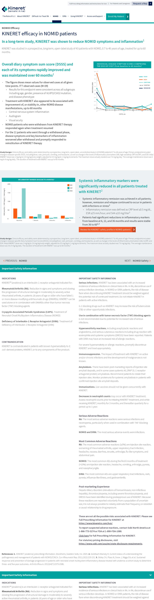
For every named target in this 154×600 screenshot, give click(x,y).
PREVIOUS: (16, 260)
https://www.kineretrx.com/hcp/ (95, 523)
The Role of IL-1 (9, 16)
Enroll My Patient (116, 16)
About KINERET (23, 16)
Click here (84, 535)
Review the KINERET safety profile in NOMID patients (109, 234)
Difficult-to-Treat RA (40, 16)
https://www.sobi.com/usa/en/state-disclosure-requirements (110, 543)
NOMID (55, 16)
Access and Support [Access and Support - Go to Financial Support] (95, 16)
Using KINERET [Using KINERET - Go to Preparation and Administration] (77, 16)
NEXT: (137, 260)
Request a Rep (140, 3)
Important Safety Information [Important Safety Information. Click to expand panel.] (19, 575)
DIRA (64, 16)
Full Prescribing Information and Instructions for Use (88, 4)
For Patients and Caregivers (120, 3)
